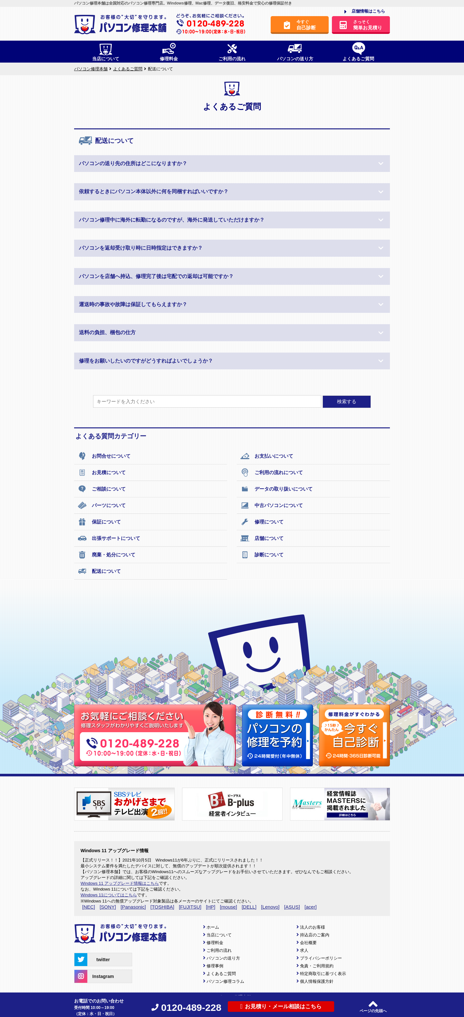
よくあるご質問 (221, 973)
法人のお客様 (312, 927)
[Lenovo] (270, 907)
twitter (92, 959)
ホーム (213, 927)
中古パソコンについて (271, 505)
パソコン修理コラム (225, 981)
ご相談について (101, 489)
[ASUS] (292, 907)
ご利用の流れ (219, 950)
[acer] (310, 907)
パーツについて (101, 505)
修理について (262, 522)
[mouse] (228, 907)
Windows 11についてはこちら (109, 894)
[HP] (210, 907)
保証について (99, 522)
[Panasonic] (133, 907)
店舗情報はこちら (364, 12)
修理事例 (215, 965)
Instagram (94, 976)
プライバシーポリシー (321, 958)
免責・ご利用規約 (317, 965)
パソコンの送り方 (223, 958)
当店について (219, 934)
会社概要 (308, 942)
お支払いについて (266, 456)
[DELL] (249, 907)
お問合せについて (103, 456)
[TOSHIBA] (162, 907)
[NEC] (88, 907)
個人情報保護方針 (317, 981)
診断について (262, 555)
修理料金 (215, 942)
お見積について (101, 472)
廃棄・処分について (106, 555)
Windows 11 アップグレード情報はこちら (120, 883)
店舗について (262, 538)
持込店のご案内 (314, 934)
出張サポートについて (108, 538)
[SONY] (108, 907)
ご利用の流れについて (271, 472)
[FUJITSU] (190, 907)
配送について (99, 571)
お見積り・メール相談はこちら (281, 1006)
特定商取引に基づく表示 (323, 973)
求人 (304, 950)
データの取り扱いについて (276, 489)
